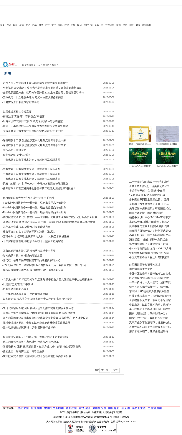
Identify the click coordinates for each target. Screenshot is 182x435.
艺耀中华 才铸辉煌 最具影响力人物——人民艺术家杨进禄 (36, 236)
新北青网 (36, 408)
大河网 (46, 65)
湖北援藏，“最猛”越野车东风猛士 (148, 239)
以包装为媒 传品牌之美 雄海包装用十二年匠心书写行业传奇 (37, 298)
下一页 (104, 370)
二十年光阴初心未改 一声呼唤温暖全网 (25, 293)
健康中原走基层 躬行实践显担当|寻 (149, 226)
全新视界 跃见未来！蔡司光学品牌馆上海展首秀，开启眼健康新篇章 (42, 87)
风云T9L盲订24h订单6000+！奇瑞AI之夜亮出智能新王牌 (35, 183)
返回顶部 (117, 412)
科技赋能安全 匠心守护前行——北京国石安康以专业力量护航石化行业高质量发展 (50, 217)
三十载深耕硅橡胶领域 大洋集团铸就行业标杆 (29, 327)
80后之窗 (23, 408)
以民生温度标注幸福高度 (17, 111)
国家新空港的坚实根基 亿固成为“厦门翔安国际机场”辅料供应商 (39, 313)
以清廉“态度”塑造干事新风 (18, 284)
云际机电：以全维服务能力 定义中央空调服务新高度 (33, 97)
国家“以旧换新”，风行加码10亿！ (148, 313)
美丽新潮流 (139, 408)
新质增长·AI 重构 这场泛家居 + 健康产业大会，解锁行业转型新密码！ (43, 346)
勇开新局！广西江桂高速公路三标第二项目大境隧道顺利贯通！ (39, 188)
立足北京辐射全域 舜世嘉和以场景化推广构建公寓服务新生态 (38, 308)
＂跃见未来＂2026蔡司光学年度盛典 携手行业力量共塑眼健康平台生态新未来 (47, 279)
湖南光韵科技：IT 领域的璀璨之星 (22, 255)
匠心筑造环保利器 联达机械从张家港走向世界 (29, 250)
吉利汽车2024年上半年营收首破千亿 (150, 327)
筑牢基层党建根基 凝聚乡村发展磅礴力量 (26, 226)
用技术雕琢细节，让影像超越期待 (148, 331)
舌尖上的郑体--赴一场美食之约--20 (149, 186)
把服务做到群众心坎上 (16, 289)
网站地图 (85, 412)
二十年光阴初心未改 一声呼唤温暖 (149, 181)
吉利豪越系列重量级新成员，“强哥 (149, 199)
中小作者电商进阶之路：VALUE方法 (150, 248)
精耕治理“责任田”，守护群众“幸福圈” (24, 116)
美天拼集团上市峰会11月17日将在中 (150, 309)
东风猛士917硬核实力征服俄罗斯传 (149, 291)
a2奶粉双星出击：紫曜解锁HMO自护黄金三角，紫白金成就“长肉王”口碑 (44, 265)
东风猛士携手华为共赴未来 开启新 (149, 204)
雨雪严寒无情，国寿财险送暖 (146, 213)
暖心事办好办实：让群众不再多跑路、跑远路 (29, 231)
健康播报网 (99, 408)
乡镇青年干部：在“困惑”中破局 (147, 190)
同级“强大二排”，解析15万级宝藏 (148, 318)
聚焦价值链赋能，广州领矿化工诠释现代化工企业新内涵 (35, 336)
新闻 (54, 65)
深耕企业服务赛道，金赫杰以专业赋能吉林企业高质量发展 (36, 322)
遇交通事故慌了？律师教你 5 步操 (148, 244)
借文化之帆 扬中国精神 (16, 154)
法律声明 (96, 412)
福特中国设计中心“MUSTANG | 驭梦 (150, 217)
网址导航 (113, 408)
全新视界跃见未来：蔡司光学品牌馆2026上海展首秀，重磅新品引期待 (43, 92)
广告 (38, 65)
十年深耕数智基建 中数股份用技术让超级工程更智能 (33, 241)
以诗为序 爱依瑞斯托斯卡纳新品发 (149, 278)
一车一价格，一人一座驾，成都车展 (150, 282)
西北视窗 (71, 408)
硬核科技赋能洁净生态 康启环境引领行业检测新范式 (33, 269)
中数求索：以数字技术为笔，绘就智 (150, 304)
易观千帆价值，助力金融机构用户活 (150, 235)
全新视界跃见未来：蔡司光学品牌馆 (150, 300)
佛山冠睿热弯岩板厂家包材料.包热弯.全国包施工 (31, 341)
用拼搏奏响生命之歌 (141, 269)
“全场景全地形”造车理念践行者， (148, 195)
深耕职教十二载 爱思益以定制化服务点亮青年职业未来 (34, 140)
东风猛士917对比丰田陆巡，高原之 (149, 221)
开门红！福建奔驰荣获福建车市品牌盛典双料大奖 (31, 260)
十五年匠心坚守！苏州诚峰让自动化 (150, 273)
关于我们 (64, 412)
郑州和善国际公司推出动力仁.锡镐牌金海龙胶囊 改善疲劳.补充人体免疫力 (45, 317)
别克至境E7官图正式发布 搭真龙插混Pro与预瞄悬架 (33, 121)
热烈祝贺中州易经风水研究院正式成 (150, 208)
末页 (115, 370)
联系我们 (74, 412)
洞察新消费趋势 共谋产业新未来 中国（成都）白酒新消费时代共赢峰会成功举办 (49, 221)
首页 (2, 25)
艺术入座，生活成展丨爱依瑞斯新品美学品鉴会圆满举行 (35, 82)
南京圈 (125, 408)
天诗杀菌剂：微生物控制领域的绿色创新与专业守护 (33, 130)
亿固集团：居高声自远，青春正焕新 (23, 351)
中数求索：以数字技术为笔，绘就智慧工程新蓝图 (31, 159)
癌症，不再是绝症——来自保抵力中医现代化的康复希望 (35, 126)
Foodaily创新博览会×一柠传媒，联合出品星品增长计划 (34, 202)
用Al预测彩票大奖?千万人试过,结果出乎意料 (28, 197)
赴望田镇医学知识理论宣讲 (144, 264)
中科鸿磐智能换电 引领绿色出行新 (149, 253)
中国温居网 (155, 408)
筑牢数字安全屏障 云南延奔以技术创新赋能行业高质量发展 (37, 356)
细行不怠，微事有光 (14, 150)
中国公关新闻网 (54, 408)
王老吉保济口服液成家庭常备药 (21, 102)
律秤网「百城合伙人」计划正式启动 (150, 230)
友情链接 (84, 408)
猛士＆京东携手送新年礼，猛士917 (149, 287)
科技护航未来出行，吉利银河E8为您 (150, 295)
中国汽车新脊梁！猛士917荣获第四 (149, 257)
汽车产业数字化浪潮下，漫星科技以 (150, 322)
